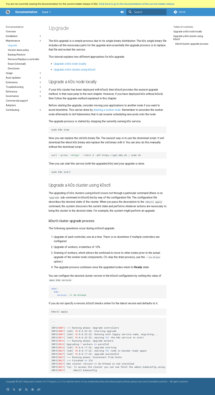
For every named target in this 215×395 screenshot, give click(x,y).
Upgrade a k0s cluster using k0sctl (74, 69)
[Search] (146, 12)
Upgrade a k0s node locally (70, 63)
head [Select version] (45, 12)
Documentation (14, 27)
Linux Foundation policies (155, 381)
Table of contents (183, 27)
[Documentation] (7, 12)
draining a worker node (107, 109)
